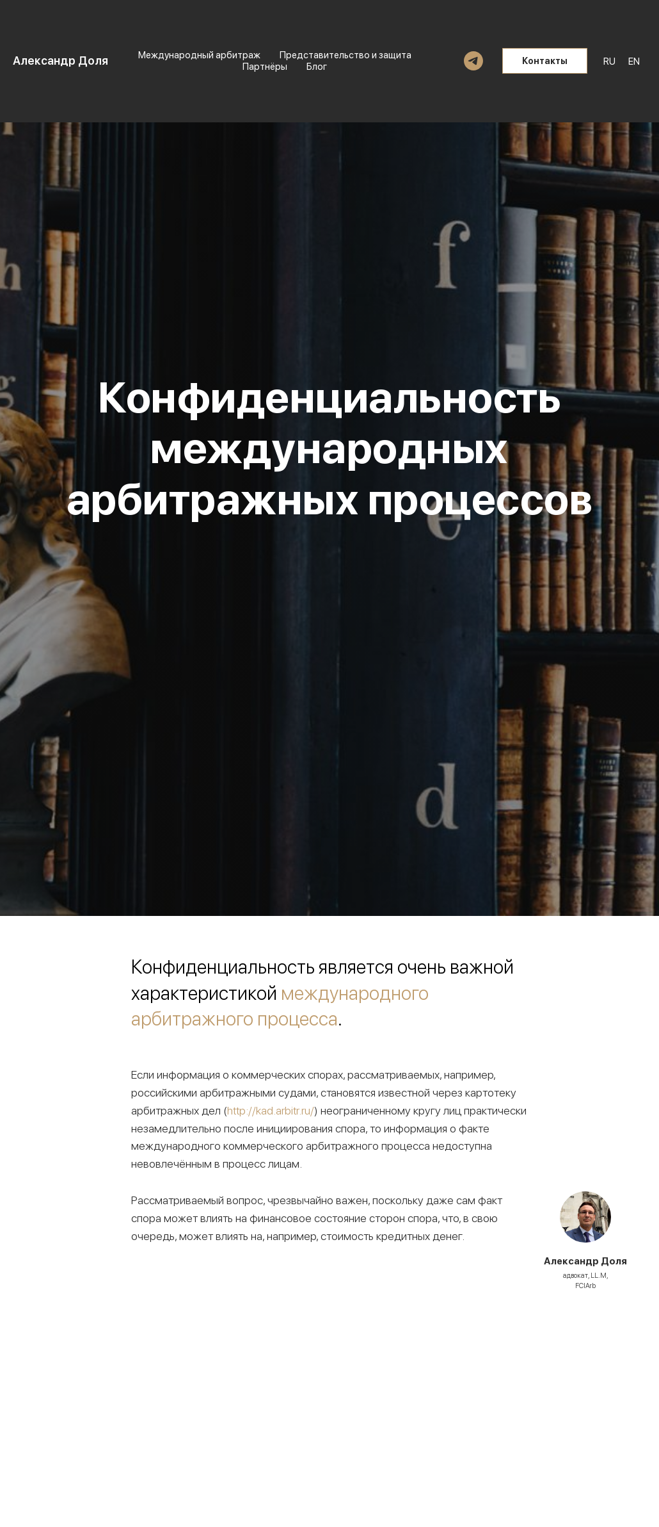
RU (609, 61)
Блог (316, 66)
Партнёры (264, 66)
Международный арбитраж (199, 55)
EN (634, 61)
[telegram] (473, 60)
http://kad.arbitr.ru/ (270, 1110)
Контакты (545, 61)
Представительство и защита (345, 55)
